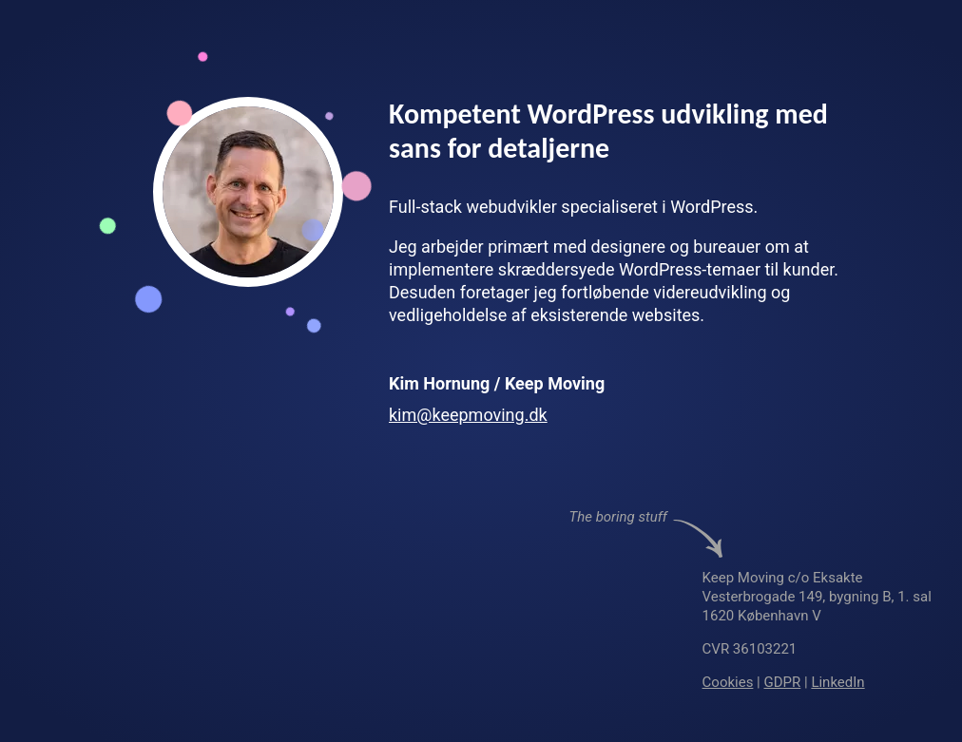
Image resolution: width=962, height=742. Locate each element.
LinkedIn (838, 682)
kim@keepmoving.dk (468, 415)
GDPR (782, 682)
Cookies (728, 682)
